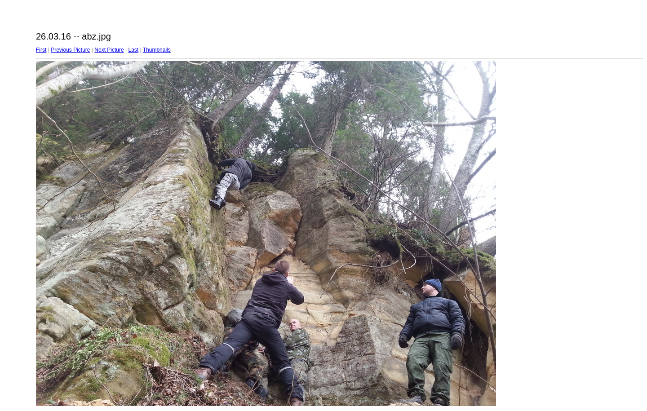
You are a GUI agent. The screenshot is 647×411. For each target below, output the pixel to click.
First (41, 50)
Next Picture (109, 50)
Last (133, 50)
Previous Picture (70, 50)
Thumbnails (157, 50)
